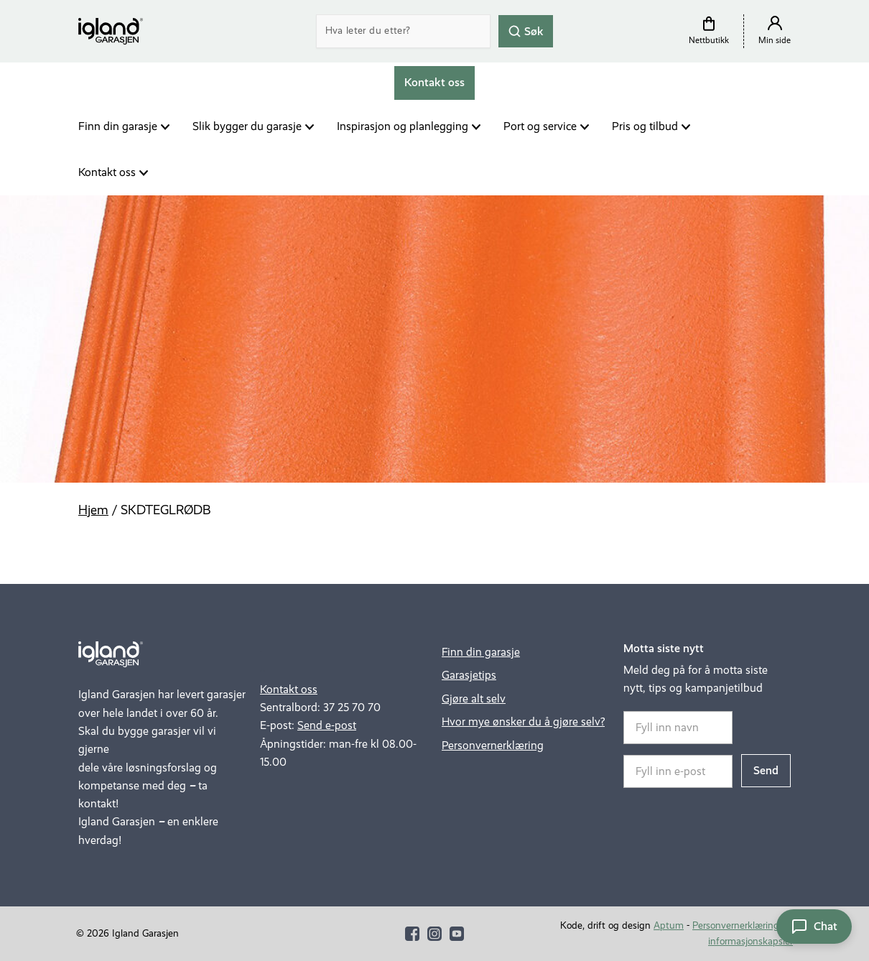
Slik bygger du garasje (247, 126)
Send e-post (326, 725)
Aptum (669, 925)
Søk (526, 30)
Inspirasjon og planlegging (402, 126)
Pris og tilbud (645, 126)
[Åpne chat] (814, 926)
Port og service (540, 126)
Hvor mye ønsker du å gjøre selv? (523, 721)
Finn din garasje (117, 126)
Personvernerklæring (493, 745)
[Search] (403, 31)
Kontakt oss (107, 172)
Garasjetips (469, 675)
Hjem (93, 510)
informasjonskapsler (750, 941)
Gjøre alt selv (474, 698)
